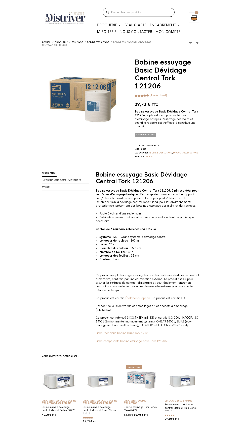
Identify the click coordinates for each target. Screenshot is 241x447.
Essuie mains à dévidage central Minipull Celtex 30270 (58, 413)
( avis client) (158, 99)
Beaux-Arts (135, 26)
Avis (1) (46, 191)
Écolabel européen (137, 302)
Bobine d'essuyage (98, 46)
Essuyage (77, 46)
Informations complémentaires (61, 184)
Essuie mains (63, 407)
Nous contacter (136, 32)
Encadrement (165, 26)
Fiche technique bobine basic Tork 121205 (123, 337)
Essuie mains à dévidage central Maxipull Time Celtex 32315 (181, 412)
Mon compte (167, 32)
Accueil (46, 46)
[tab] (65, 177)
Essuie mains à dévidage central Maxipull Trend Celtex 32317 (99, 414)
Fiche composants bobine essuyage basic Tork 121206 (131, 345)
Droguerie (109, 26)
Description (49, 177)
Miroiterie (106, 32)
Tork (149, 160)
